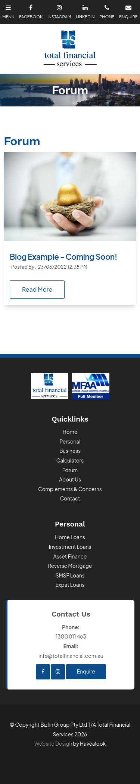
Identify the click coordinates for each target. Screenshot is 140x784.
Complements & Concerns (70, 489)
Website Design (53, 743)
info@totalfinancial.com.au (71, 650)
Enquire (86, 671)
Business (70, 451)
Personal (70, 441)
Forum (70, 470)
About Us (70, 479)
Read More (37, 289)
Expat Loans (70, 585)
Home (70, 432)
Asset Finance (70, 556)
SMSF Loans (70, 575)
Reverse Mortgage (70, 566)
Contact (70, 498)
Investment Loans (70, 547)
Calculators (70, 460)
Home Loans (70, 537)
